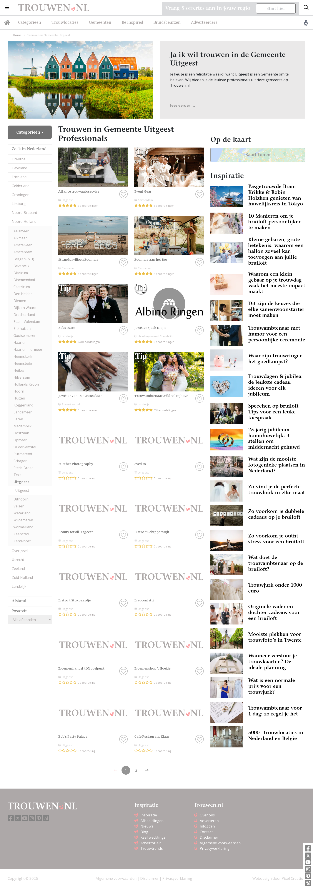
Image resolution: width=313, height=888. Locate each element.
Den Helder (22, 293)
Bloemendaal (24, 279)
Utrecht (18, 559)
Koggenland (23, 405)
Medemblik (22, 426)
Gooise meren (24, 335)
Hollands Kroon (26, 384)
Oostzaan (21, 433)
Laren (18, 419)
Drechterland (24, 314)
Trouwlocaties (65, 22)
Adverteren (209, 820)
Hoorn (18, 391)
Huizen (19, 398)
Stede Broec (23, 467)
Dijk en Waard (24, 307)
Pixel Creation (293, 878)
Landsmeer (22, 412)
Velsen (18, 506)
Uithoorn (20, 499)
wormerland (23, 527)
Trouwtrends (151, 848)
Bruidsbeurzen (167, 22)
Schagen (20, 460)
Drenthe (18, 159)
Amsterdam (22, 252)
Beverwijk (21, 266)
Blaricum (20, 272)
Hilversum (21, 377)
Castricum (21, 286)
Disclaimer (209, 837)
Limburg (19, 203)
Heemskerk (22, 356)
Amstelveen (22, 245)
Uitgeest (21, 481)
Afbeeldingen (151, 820)
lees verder (182, 105)
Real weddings (152, 837)
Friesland (19, 177)
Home (17, 35)
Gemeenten (100, 22)
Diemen (19, 300)
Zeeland (18, 568)
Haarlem (20, 342)
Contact (206, 831)
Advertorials (150, 842)
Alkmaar (20, 238)
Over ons (207, 814)
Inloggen (207, 826)
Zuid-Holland (22, 577)
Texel (17, 474)
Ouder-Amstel (24, 447)
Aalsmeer (21, 231)
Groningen (20, 194)
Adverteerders (204, 22)
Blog (144, 831)
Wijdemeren (23, 520)
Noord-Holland (24, 221)
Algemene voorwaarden (220, 842)
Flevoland (19, 168)
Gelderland (20, 185)
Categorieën (29, 22)
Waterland (21, 513)
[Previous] (146, 770)
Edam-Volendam (26, 321)
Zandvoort (22, 541)
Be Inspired (132, 22)
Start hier (275, 8)
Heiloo (18, 370)
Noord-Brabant (24, 212)
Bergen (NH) (23, 259)
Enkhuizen (22, 328)
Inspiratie (148, 814)
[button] (7, 7)
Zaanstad (21, 534)
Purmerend (22, 454)
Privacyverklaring (215, 848)
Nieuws (146, 826)
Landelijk (19, 586)
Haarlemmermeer (27, 349)
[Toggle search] (306, 7)
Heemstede (22, 363)
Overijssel (20, 550)
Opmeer (20, 440)
